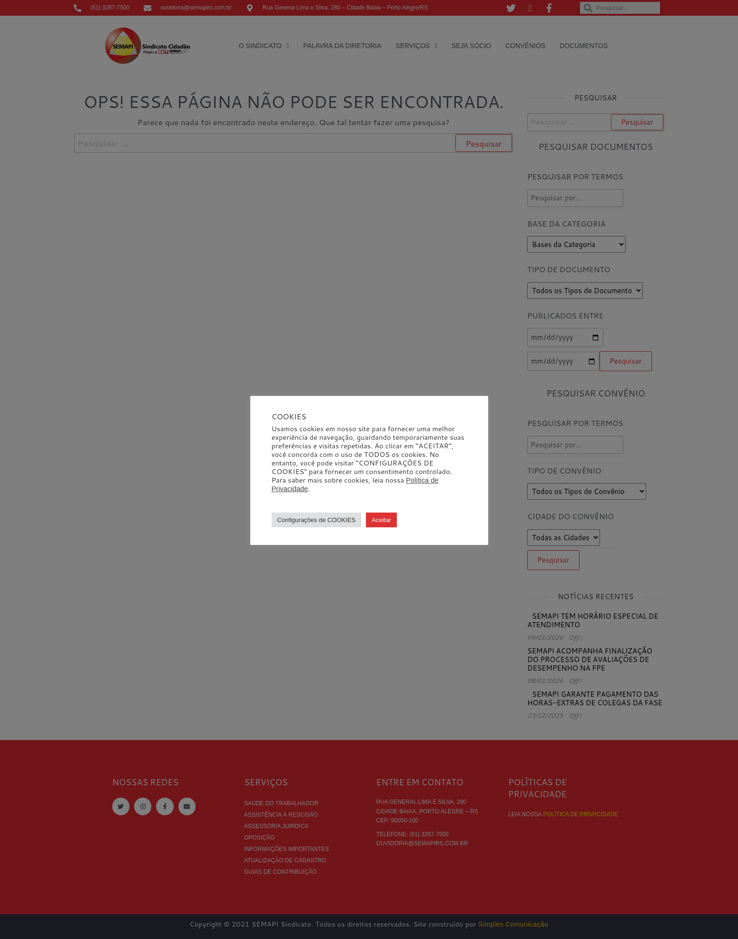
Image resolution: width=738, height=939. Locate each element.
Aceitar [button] (381, 520)
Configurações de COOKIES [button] (316, 520)
